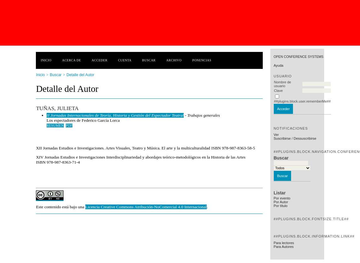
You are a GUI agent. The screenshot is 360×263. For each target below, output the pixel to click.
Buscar (149, 60)
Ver (276, 135)
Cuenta (125, 60)
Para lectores (283, 243)
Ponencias (201, 60)
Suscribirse (281, 138)
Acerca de (71, 60)
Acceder (99, 60)
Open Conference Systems (298, 57)
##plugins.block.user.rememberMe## (302, 101)
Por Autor (280, 202)
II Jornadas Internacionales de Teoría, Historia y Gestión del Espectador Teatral (115, 115)
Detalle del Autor (80, 75)
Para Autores (283, 247)
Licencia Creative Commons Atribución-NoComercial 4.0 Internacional (146, 206)
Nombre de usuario (282, 84)
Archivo (174, 60)
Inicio (46, 60)
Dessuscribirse (305, 138)
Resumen (55, 125)
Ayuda (278, 65)
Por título (280, 206)
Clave (278, 90)
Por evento (281, 198)
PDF (69, 125)
